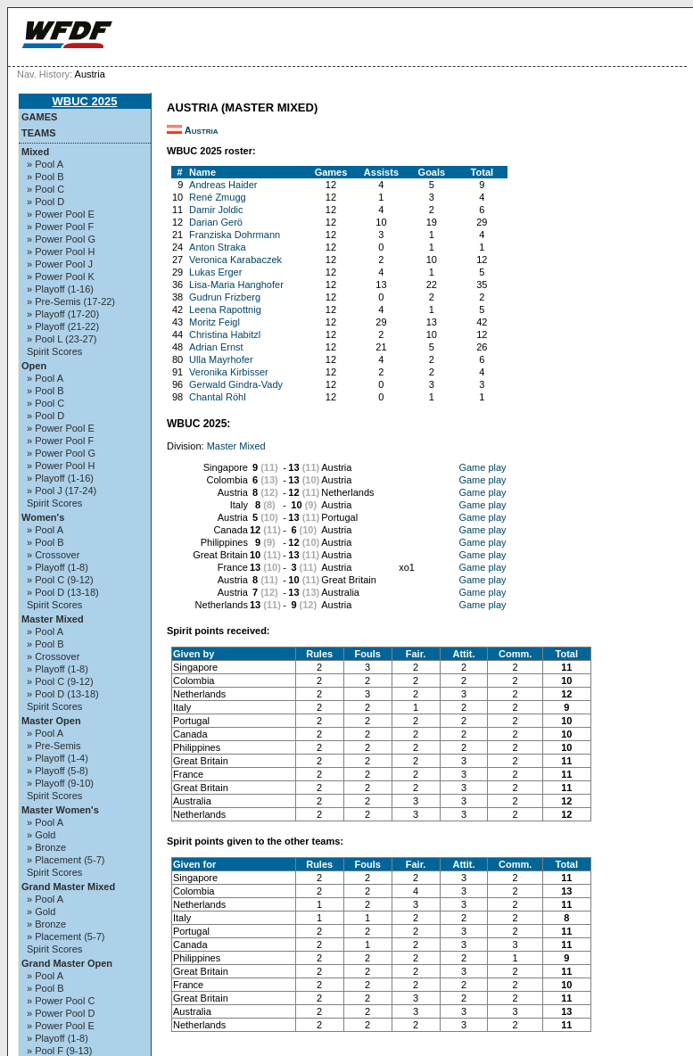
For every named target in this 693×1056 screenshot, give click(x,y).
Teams (38, 133)
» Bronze (46, 847)
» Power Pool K (61, 276)
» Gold (41, 834)
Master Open (51, 720)
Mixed (35, 151)
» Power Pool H (61, 251)
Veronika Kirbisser (228, 372)
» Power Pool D (61, 1013)
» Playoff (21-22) (63, 326)
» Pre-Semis (54, 745)
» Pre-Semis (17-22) (71, 301)
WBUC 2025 (85, 101)
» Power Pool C (61, 1000)
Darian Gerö (216, 222)
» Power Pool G (61, 239)
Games (39, 116)
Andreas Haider (223, 184)
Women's (42, 517)
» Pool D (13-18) (63, 592)
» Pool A (45, 164)
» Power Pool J (60, 264)
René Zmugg (217, 197)
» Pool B (45, 176)
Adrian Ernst (216, 347)
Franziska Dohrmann (234, 234)
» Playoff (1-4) (57, 758)
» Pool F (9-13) (59, 1050)
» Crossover (53, 554)
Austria (202, 130)
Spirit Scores (54, 351)
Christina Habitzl (224, 334)
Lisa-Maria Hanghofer (236, 284)
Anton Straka (217, 247)
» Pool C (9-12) (60, 579)
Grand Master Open (66, 963)
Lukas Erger (215, 272)
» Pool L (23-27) (61, 339)
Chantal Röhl (217, 397)
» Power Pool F (60, 226)
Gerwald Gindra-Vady (236, 384)
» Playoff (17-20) (63, 314)
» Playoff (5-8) (57, 770)
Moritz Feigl (214, 322)
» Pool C (45, 189)
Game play (482, 467)
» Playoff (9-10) (60, 783)
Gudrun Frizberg (224, 297)
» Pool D (45, 201)
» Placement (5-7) (65, 859)
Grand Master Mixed (68, 886)
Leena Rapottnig (225, 309)
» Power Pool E (61, 214)
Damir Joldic (216, 209)
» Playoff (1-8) (57, 567)
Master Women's (60, 809)
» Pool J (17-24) (61, 490)
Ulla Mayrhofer (221, 359)
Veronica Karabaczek (235, 259)
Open (33, 365)
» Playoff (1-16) (60, 289)
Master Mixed (52, 619)
